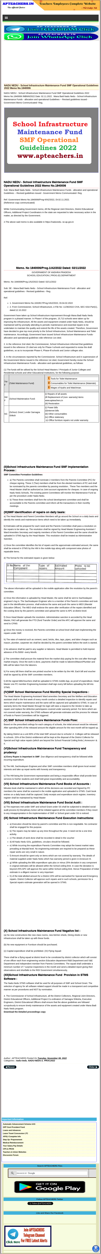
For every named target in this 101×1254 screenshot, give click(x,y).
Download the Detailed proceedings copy (25, 1012)
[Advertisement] (51, 61)
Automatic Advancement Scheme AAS (19, 1124)
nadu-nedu (21, 1060)
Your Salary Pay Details (13, 1146)
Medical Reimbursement (13, 1143)
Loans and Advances (12, 1130)
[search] (52, 1173)
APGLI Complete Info (12, 1137)
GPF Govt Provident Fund (14, 1127)
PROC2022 (49, 1060)
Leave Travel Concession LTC (15, 1133)
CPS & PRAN (8, 1149)
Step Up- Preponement (12, 1140)
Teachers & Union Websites (14, 1152)
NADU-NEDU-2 (35, 1060)
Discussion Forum (11, 1155)
